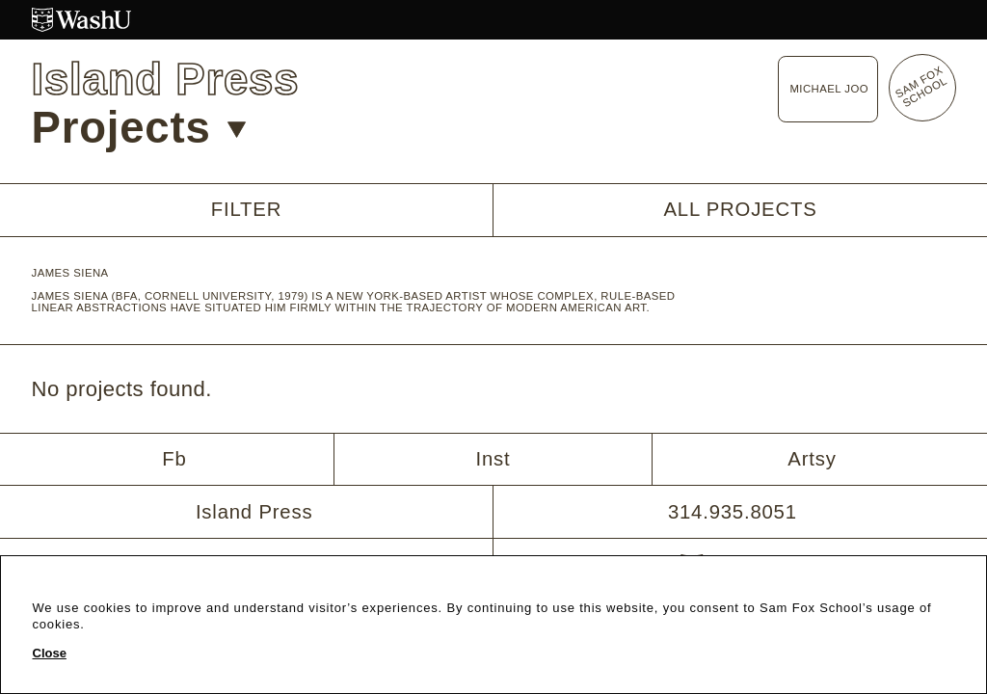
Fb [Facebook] (174, 458)
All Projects (739, 209)
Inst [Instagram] (493, 458)
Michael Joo (828, 88)
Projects (139, 127)
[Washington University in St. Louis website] (494, 20)
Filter (246, 210)
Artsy (811, 458)
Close (50, 653)
